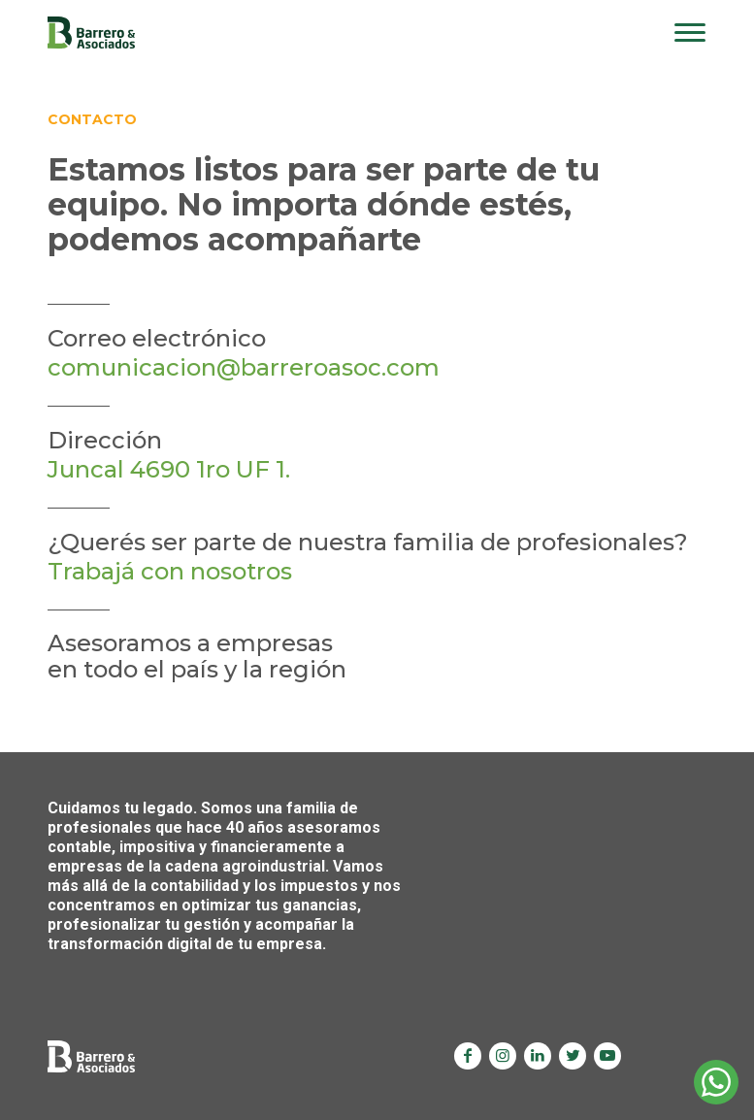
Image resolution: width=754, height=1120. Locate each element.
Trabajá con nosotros (170, 571)
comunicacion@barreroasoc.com (244, 367)
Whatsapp (716, 1082)
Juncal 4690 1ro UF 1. (169, 469)
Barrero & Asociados (91, 32)
